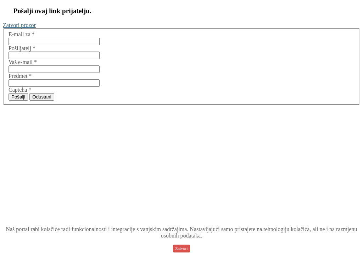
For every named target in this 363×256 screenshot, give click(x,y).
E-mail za (22, 34)
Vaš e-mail (23, 62)
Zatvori (181, 248)
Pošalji (18, 97)
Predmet (20, 76)
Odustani (41, 97)
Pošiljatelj (22, 48)
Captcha (20, 90)
